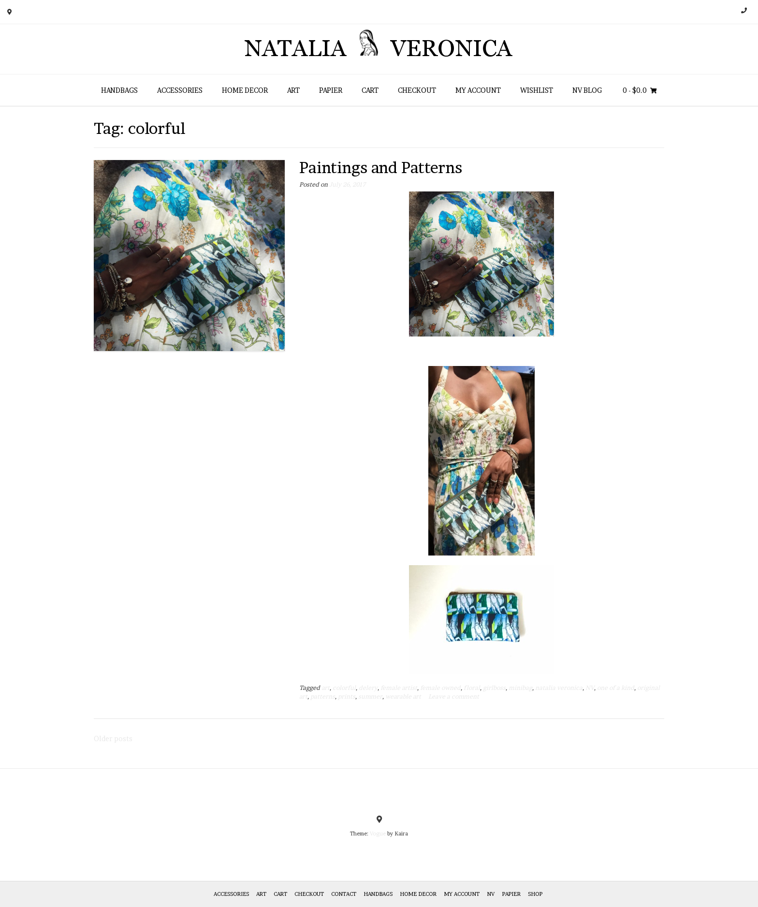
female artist (398, 687)
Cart (370, 90)
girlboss (494, 687)
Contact (343, 894)
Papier (330, 90)
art (325, 687)
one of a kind (615, 687)
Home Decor (245, 90)
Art (293, 90)
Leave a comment (453, 696)
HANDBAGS (119, 90)
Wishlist (536, 90)
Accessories (180, 90)
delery (368, 687)
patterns (322, 696)
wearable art (403, 696)
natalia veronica (559, 687)
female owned (440, 687)
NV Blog (587, 90)
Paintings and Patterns (380, 167)
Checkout (417, 90)
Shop (535, 894)
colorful (344, 687)
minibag (520, 687)
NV (589, 687)
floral (472, 687)
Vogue (378, 833)
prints (346, 696)
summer (370, 696)
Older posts (113, 738)
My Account (478, 90)
